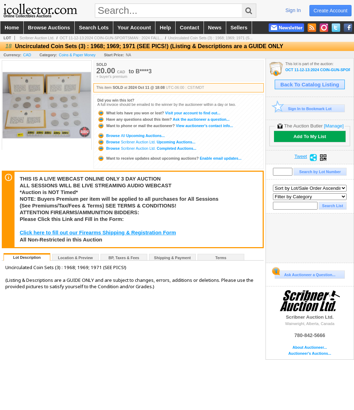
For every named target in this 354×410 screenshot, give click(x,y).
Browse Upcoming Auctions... (131, 135)
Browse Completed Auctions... (146, 148)
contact (189, 27)
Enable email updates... (169, 158)
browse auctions (49, 27)
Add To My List (309, 136)
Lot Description (27, 257)
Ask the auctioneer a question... (163, 119)
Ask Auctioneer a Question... (305, 274)
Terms (220, 258)
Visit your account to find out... (158, 113)
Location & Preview (75, 258)
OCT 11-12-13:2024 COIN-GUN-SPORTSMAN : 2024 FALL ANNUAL (317, 70)
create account (331, 10)
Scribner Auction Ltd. (36, 38)
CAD (27, 55)
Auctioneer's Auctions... (309, 353)
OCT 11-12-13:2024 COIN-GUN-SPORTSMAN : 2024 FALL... (111, 38)
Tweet (301, 156)
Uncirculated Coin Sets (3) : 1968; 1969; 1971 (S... (210, 38)
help (165, 27)
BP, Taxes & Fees (124, 258)
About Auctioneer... (309, 347)
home (12, 27)
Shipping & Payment (172, 258)
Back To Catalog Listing (309, 84)
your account (134, 27)
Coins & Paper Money (77, 55)
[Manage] (333, 126)
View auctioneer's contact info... (165, 126)
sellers (238, 27)
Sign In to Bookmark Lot (303, 108)
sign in (293, 10)
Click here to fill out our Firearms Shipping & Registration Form (98, 232)
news (215, 27)
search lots (94, 27)
